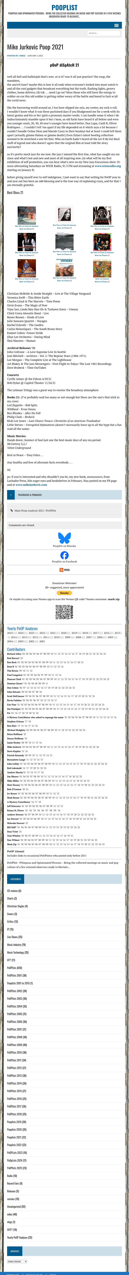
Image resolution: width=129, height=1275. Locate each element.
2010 (55, 634)
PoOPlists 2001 (13, 972)
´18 (79, 650)
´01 (17, 659)
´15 (68, 650)
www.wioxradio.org (107, 163)
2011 (44, 634)
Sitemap (52, 1271)
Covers (9, 911)
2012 (33, 634)
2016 (106, 629)
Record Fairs (12, 1180)
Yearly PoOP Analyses (16, 1234)
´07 (40, 650)
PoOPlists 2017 (13, 1103)
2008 (76, 634)
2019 (74, 629)
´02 (22, 650)
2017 (95, 629)
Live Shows (11, 934)
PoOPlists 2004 (13, 1003)
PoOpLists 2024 (14, 1157)
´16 (71, 650)
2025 (9, 629)
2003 (20, 638)
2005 (108, 634)
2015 (117, 629)
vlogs (8, 1219)
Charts (9, 895)
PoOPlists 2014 (13, 1080)
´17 (75, 650)
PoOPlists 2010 (13, 1049)
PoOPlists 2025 (13, 1165)
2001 (41, 638)
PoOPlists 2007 (13, 1026)
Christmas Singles (15, 903)
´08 (43, 650)
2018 (84, 629)
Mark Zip (38, 1271)
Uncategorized (13, 1203)
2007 (87, 634)
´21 (89, 650)
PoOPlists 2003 (13, 995)
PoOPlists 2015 (13, 1088)
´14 (64, 650)
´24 (100, 650)
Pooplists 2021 (13, 1134)
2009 (65, 634)
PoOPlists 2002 (13, 988)
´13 (61, 650)
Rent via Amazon (102, 276)
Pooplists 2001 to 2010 (17, 980)
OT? (8, 957)
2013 (22, 634)
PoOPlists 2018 (13, 1111)
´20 (86, 650)
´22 (93, 650)
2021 (52, 629)
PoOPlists (11, 965)
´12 (57, 650)
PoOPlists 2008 (14, 1034)
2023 (31, 629)
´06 (36, 650)
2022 (41, 629)
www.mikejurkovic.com (22, 481)
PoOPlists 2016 (13, 1095)
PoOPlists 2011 (13, 1057)
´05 (33, 650)
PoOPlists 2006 (14, 1018)
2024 (20, 629)
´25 (103, 650)
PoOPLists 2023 (14, 1149)
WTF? (9, 1226)
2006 (98, 634)
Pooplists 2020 (13, 1126)
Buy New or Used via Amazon (26, 223)
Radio (9, 1172)
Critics (9, 918)
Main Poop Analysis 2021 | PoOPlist (34, 507)
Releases (10, 1188)
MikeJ (22, 56)
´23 (96, 650)
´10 (50, 650)
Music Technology (14, 949)
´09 (47, 650)
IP (7, 926)
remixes (10, 1196)
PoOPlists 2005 (13, 1011)
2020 (63, 629)
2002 (31, 638)
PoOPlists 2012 (13, 1065)
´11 (54, 650)
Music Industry (13, 941)
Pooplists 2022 (13, 1142)
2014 (12, 634)
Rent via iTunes (25, 226)
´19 (82, 650)
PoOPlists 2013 (13, 1072)
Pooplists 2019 (13, 1119)
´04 (29, 650)
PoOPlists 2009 (14, 1042)
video (8, 1211)
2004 (9, 638)
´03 (26, 650)
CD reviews (11, 887)
